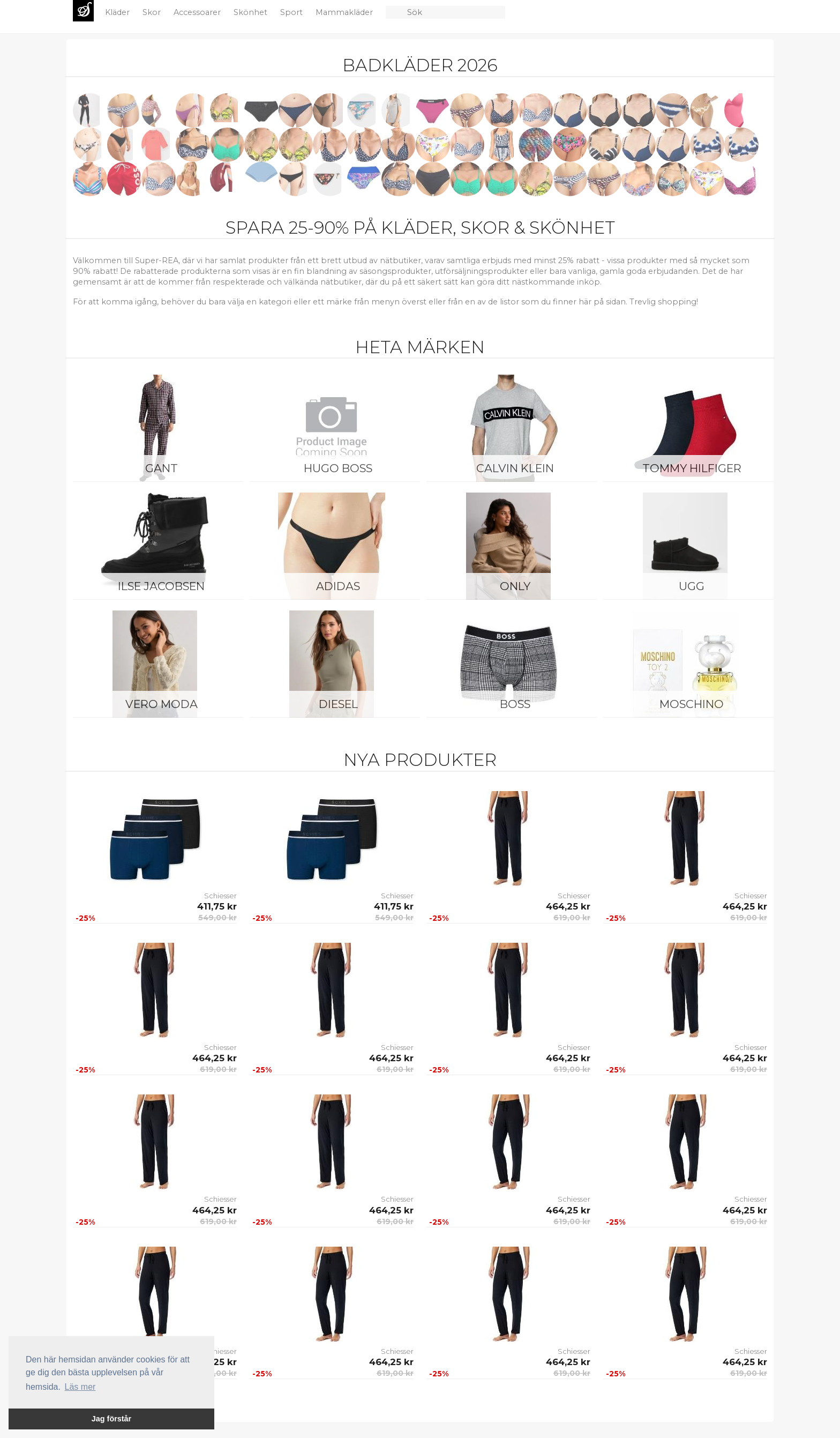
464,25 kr (568, 906)
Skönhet (251, 12)
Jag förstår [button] (111, 1418)
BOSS (515, 704)
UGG (691, 586)
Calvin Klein (515, 468)
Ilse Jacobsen (161, 586)
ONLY (515, 586)
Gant (161, 468)
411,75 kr (217, 906)
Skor (152, 12)
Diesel (338, 704)
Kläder (118, 12)
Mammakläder (345, 12)
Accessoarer (198, 12)
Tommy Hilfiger (691, 468)
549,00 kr (217, 917)
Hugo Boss (338, 468)
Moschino (691, 704)
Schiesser (220, 895)
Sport (292, 12)
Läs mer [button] (80, 1386)
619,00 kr (571, 917)
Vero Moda (161, 704)
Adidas (338, 586)
